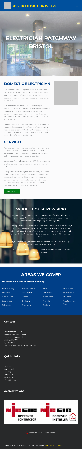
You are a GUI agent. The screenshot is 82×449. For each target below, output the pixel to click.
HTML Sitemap (10, 380)
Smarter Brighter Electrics (34, 5)
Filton (45, 288)
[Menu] (77, 6)
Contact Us (8, 375)
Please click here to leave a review (42, 433)
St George (67, 297)
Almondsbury (8, 288)
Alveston (6, 292)
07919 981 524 (11, 343)
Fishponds (48, 292)
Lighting (7, 372)
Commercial (9, 369)
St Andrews (68, 292)
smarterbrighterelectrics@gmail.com (21, 345)
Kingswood (48, 297)
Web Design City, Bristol (54, 445)
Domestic (8, 367)
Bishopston (7, 305)
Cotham (26, 301)
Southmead (68, 288)
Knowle (46, 301)
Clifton (25, 297)
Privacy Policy (9, 377)
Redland (47, 305)
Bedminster (7, 301)
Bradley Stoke (28, 288)
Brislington (27, 292)
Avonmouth (7, 297)
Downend (26, 305)
